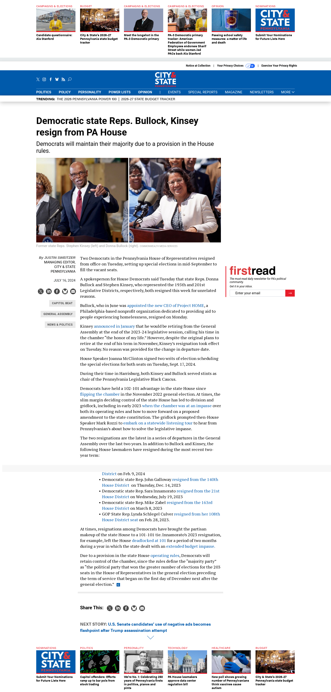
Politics (43, 92)
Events (174, 92)
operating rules (164, 555)
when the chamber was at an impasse (177, 405)
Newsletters (262, 92)
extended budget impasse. (190, 546)
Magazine (233, 92)
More (288, 92)
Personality (89, 92)
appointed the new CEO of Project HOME (165, 305)
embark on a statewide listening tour (158, 423)
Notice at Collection (198, 65)
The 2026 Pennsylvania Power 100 (87, 98)
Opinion (145, 92)
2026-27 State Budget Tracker (148, 98)
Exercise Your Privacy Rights (279, 65)
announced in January (114, 326)
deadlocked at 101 (149, 540)
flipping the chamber (100, 394)
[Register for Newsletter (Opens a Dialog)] (290, 293)
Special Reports (202, 92)
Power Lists (120, 92)
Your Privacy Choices (236, 66)
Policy (65, 92)
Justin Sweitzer (57, 257)
